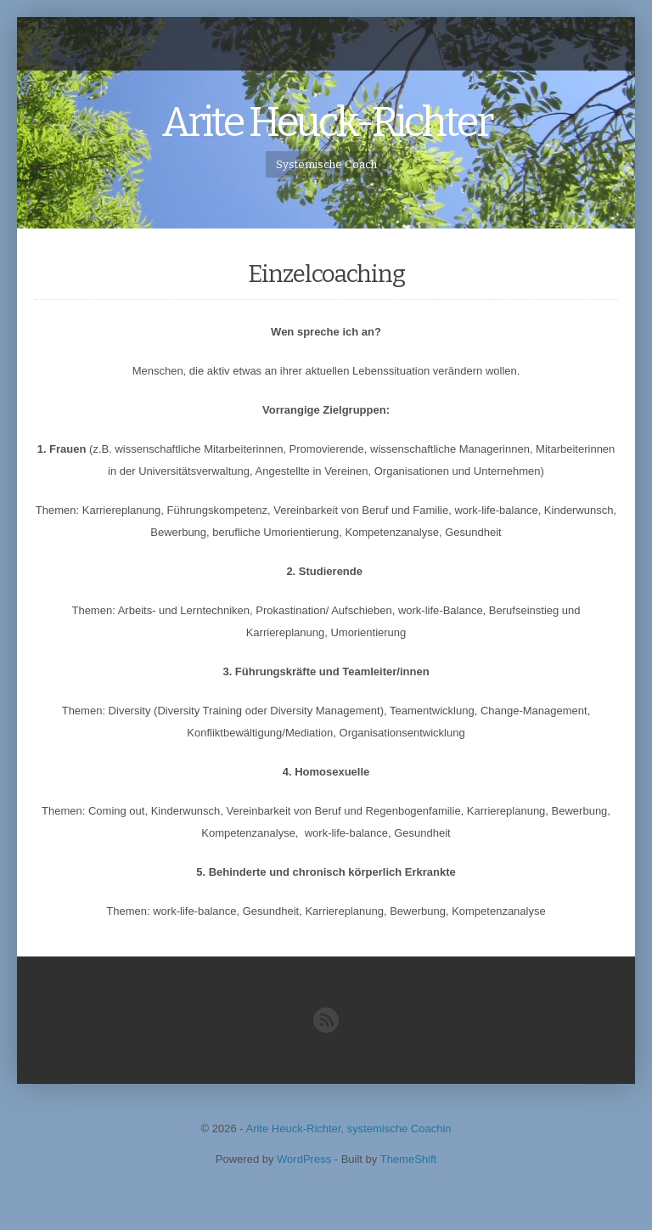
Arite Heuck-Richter (326, 122)
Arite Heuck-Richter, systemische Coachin (348, 1128)
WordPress (304, 1159)
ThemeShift (408, 1159)
